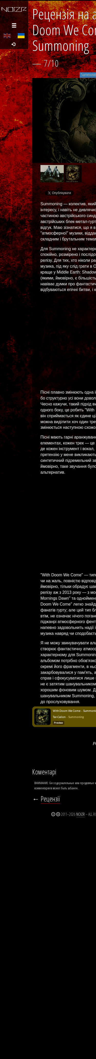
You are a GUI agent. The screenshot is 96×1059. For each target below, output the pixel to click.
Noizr (80, 814)
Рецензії (50, 798)
